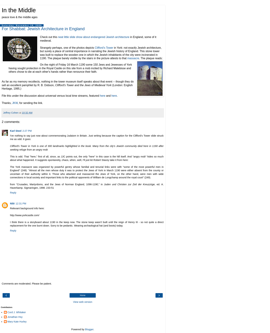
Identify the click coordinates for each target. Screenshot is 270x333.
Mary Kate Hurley (17, 321)
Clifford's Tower (104, 47)
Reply (13, 192)
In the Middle (19, 10)
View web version (82, 302)
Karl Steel (15, 130)
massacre (133, 58)
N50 (12, 203)
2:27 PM (27, 130)
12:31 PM (20, 203)
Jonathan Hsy (15, 317)
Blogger (89, 329)
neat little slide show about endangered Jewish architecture (93, 37)
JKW (15, 103)
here (102, 95)
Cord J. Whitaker (16, 312)
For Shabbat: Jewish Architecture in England (43, 28)
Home (82, 295)
